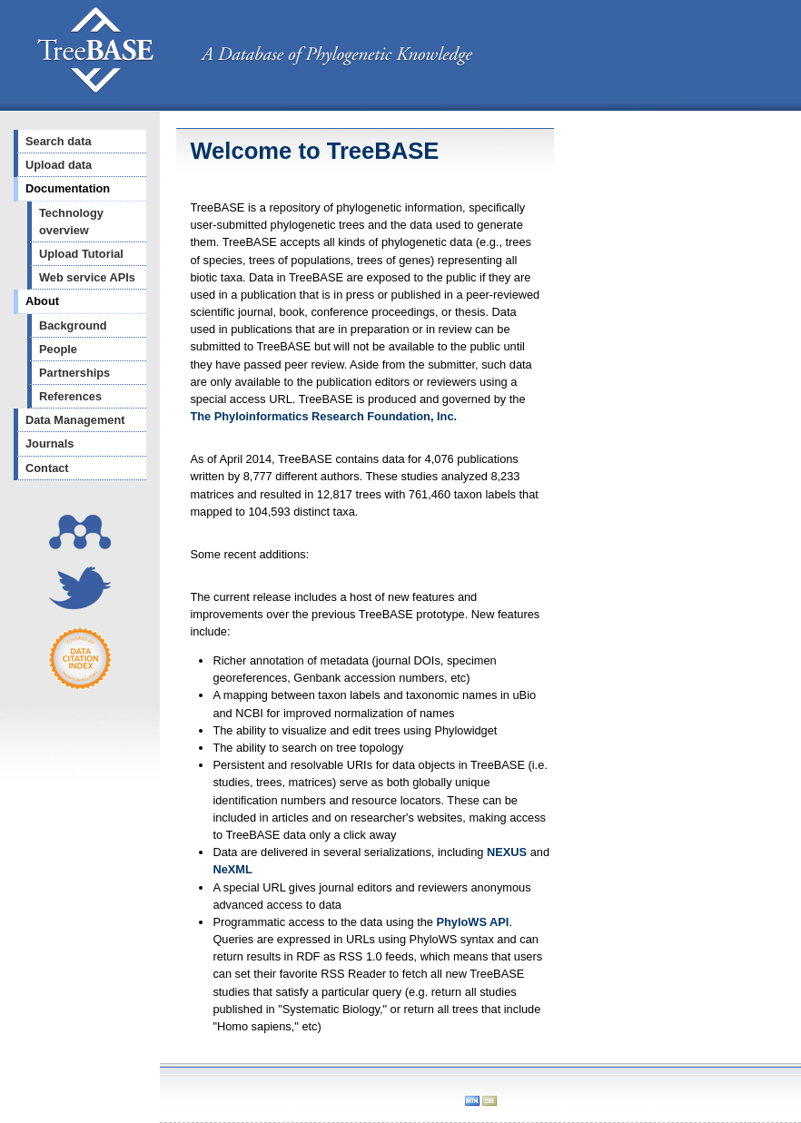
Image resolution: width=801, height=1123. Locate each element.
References (70, 396)
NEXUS (507, 852)
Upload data (58, 165)
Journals (49, 443)
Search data (58, 141)
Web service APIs (87, 277)
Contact (47, 468)
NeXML (232, 869)
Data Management (75, 420)
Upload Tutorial (81, 254)
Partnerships (74, 372)
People (58, 349)
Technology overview (71, 221)
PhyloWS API (473, 922)
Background (73, 325)
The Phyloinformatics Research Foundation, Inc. (323, 416)
